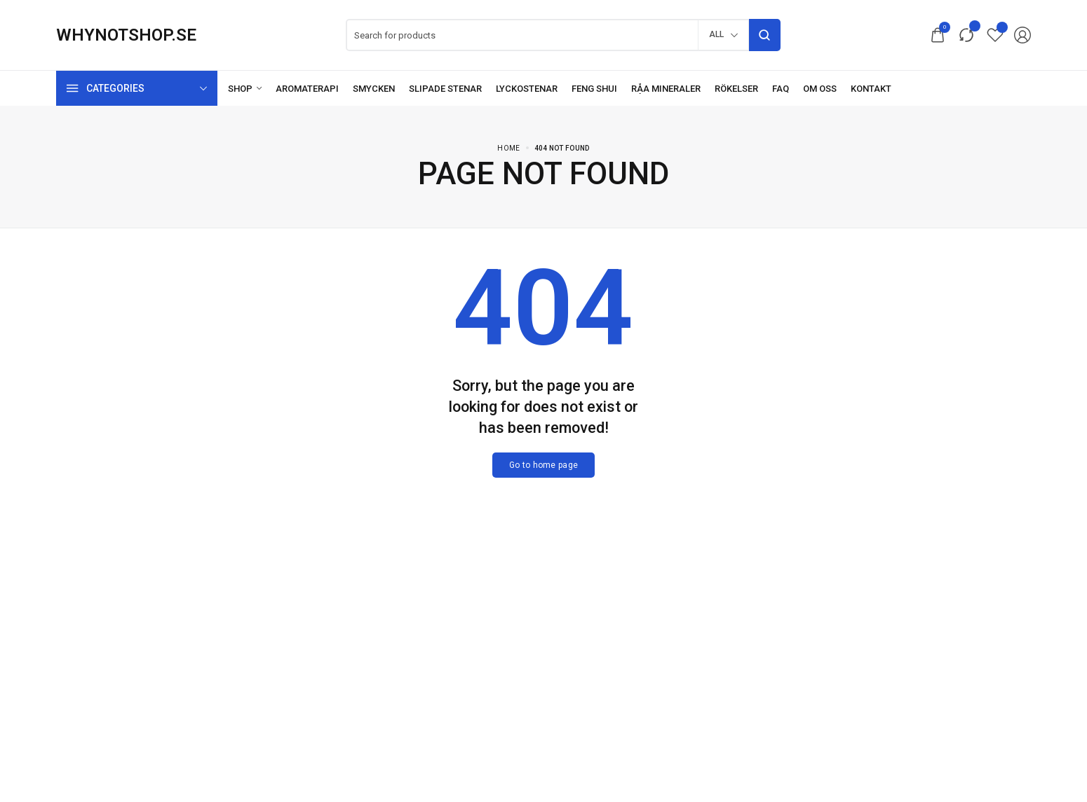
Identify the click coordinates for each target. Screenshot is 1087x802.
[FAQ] (780, 88)
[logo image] (126, 35)
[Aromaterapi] (307, 88)
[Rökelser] (736, 88)
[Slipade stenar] (445, 88)
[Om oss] (820, 88)
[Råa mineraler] (666, 88)
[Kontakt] (871, 88)
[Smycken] (374, 88)
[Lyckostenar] (527, 88)
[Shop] (245, 88)
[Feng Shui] (594, 88)
